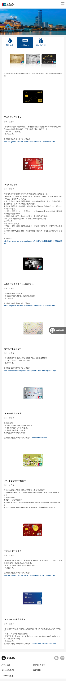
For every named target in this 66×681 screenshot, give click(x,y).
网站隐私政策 (8, 670)
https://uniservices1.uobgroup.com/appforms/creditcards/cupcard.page (30, 370)
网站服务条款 (39, 665)
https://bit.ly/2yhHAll (39, 438)
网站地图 (37, 670)
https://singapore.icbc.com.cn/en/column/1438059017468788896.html (30, 142)
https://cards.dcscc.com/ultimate (44, 644)
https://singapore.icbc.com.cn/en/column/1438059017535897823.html (29, 306)
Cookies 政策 (8, 676)
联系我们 (6, 665)
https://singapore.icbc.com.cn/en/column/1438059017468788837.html (29, 575)
